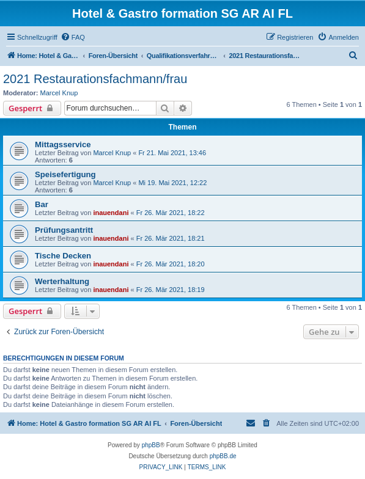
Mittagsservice (63, 144)
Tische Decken (63, 255)
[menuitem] (73, 37)
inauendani (110, 212)
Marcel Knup (59, 93)
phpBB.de (223, 456)
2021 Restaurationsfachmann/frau (95, 79)
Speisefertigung (65, 174)
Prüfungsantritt (64, 230)
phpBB (151, 445)
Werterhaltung (62, 281)
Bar (41, 204)
